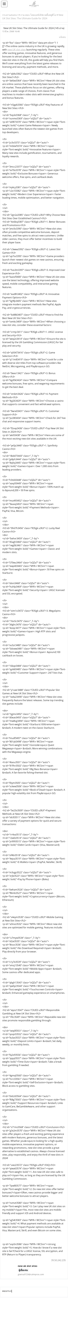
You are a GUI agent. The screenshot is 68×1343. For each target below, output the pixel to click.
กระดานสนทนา (10, 14)
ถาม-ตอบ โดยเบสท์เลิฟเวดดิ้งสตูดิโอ (38, 14)
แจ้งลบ (62, 37)
